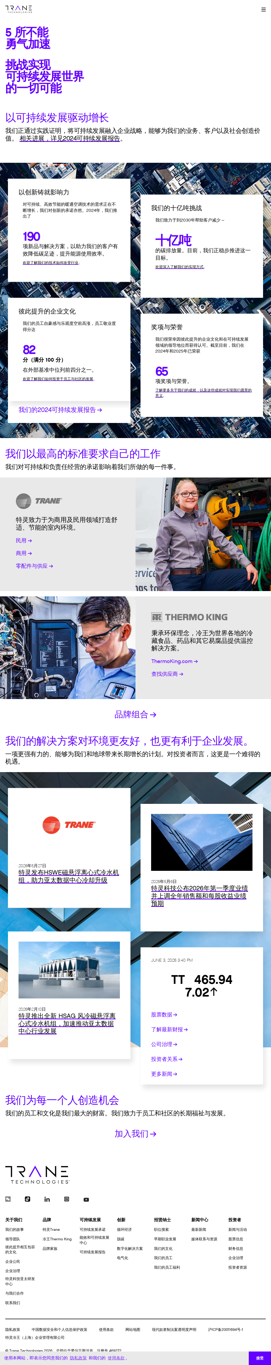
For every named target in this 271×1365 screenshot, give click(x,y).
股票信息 (235, 1239)
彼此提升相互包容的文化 (20, 1250)
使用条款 (106, 1329)
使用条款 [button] (116, 1358)
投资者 (234, 1220)
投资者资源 (237, 1267)
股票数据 (164, 1014)
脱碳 (120, 1239)
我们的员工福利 (167, 1267)
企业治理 (12, 1270)
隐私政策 (12, 1329)
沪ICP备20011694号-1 (225, 1329)
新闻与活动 (237, 1229)
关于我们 (13, 1220)
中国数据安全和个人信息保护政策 (59, 1329)
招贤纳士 (162, 1220)
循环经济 (124, 1229)
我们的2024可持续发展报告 (60, 442)
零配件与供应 (34, 566)
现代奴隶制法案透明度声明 (174, 1329)
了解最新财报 (169, 1029)
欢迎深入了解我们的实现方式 (179, 282)
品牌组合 (135, 714)
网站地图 (132, 1329)
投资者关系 (167, 1059)
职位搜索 (161, 1229)
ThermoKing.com (174, 661)
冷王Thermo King (57, 1239)
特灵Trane (51, 1229)
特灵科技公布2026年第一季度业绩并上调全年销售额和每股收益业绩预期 (199, 912)
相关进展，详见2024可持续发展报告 (70, 138)
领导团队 (12, 1239)
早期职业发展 (165, 1239)
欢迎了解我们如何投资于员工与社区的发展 (58, 410)
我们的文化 (163, 1248)
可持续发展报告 (93, 1252)
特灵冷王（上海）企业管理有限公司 (35, 1337)
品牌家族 (50, 1248)
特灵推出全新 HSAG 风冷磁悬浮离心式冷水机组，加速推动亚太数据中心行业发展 (67, 1055)
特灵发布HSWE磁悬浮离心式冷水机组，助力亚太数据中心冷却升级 (69, 908)
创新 (121, 1220)
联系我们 (12, 1302)
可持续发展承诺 (93, 1229)
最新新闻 (198, 1229)
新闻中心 (199, 1220)
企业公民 (12, 1261)
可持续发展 (90, 1220)
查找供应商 (167, 674)
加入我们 (135, 1133)
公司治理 (164, 1044)
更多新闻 (164, 1074)
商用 (24, 553)
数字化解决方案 (130, 1248)
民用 (24, 540)
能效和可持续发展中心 (94, 1240)
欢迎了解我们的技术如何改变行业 (50, 294)
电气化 (122, 1257)
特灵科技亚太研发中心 (20, 1281)
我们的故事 (14, 1229)
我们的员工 (163, 1257)
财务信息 (235, 1248)
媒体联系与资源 (204, 1239)
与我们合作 (14, 1293)
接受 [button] (260, 1358)
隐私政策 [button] (78, 1358)
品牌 (47, 1220)
